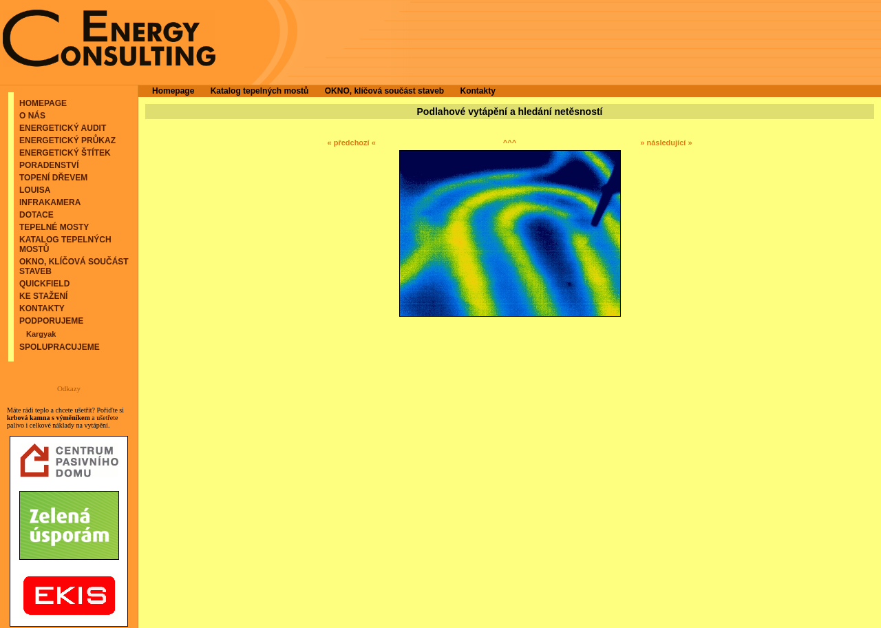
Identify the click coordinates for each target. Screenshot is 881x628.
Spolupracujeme (59, 347)
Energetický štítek (65, 153)
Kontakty (42, 308)
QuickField (44, 284)
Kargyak (41, 334)
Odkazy (69, 388)
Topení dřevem (53, 177)
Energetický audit (62, 128)
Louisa (34, 190)
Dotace (36, 215)
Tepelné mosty (54, 227)
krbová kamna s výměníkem (48, 417)
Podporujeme (51, 321)
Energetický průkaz (67, 140)
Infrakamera (50, 202)
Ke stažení (43, 296)
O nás (32, 116)
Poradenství (49, 165)
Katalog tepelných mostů (260, 91)
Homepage (43, 103)
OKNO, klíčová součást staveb (384, 91)
